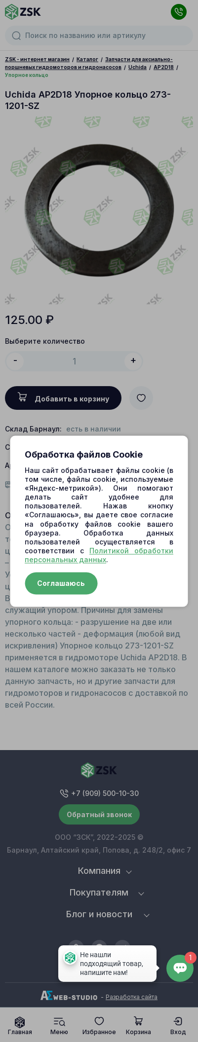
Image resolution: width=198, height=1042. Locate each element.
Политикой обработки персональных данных (99, 555)
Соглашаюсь (61, 583)
